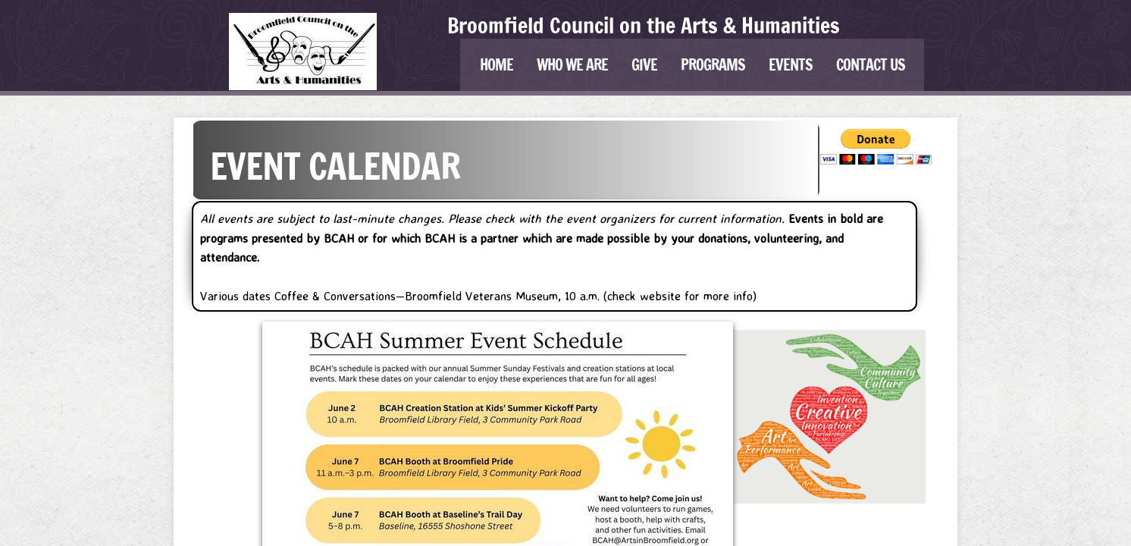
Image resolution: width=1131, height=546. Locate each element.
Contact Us (870, 65)
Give (644, 65)
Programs (713, 65)
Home (496, 65)
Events (791, 65)
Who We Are (572, 65)
